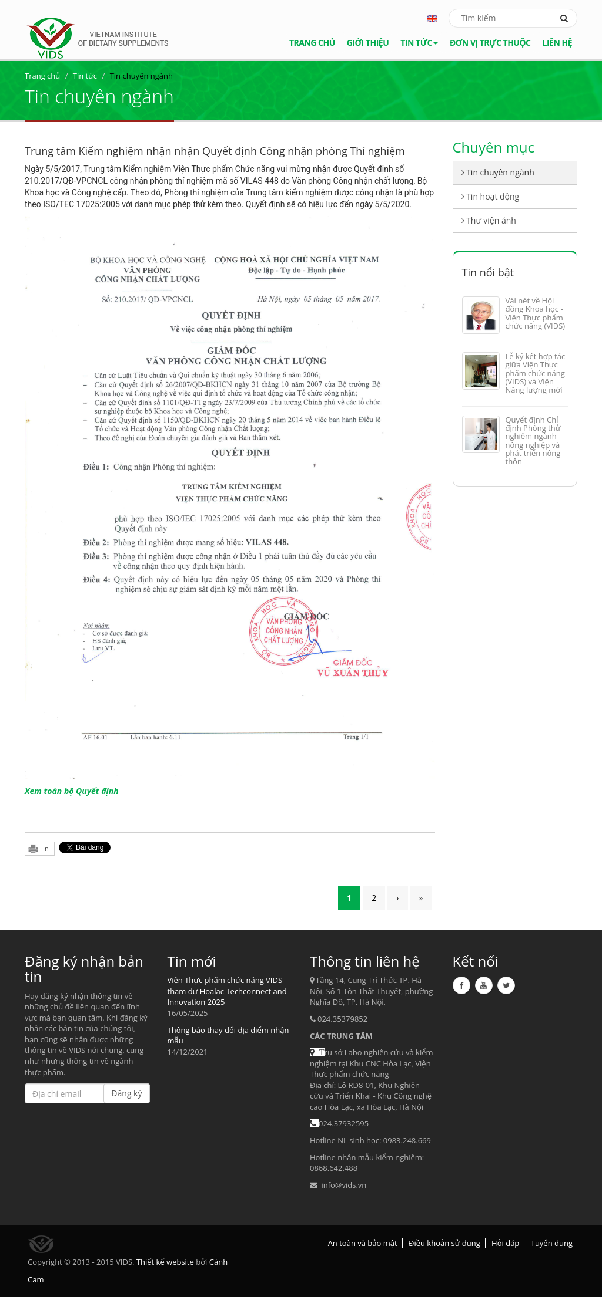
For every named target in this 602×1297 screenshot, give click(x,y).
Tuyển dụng (552, 1243)
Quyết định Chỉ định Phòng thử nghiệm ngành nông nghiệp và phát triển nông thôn (533, 440)
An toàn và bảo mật (362, 1243)
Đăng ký (126, 1093)
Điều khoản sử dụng (444, 1243)
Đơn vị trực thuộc (490, 42)
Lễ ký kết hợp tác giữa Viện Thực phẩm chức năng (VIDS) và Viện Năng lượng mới (536, 373)
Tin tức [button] (419, 42)
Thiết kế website (165, 1262)
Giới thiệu (368, 42)
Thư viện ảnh (488, 220)
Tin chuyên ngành (497, 172)
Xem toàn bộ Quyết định (72, 790)
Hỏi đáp (505, 1243)
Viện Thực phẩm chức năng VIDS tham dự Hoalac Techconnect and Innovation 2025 (227, 991)
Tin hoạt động (490, 196)
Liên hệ (557, 42)
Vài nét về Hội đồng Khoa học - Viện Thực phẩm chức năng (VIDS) (536, 313)
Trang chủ (312, 42)
